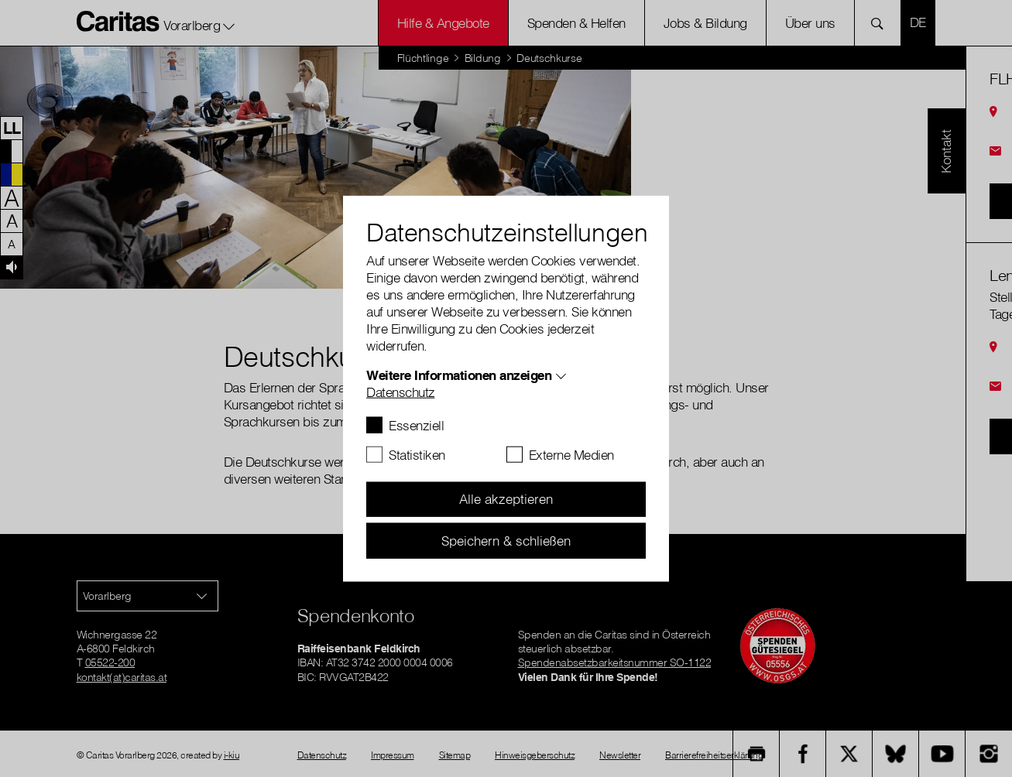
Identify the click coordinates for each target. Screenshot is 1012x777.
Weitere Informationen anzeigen (458, 374)
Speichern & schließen (506, 540)
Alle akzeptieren (506, 499)
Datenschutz (400, 391)
